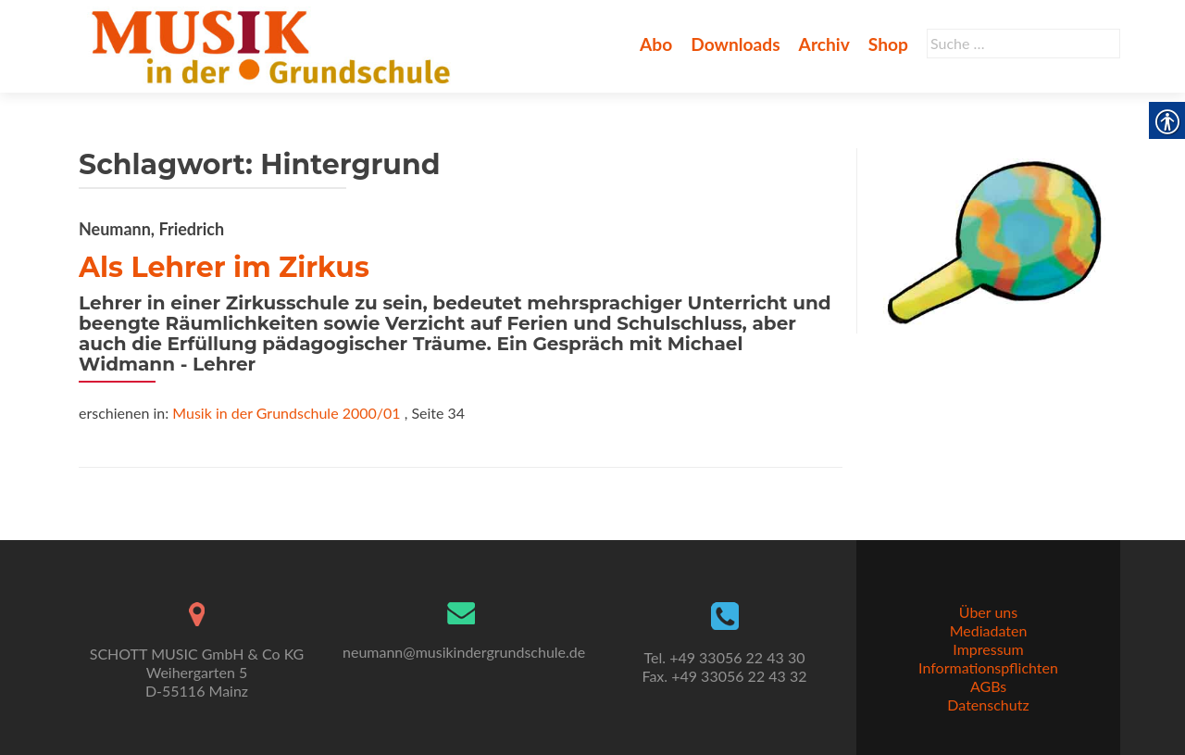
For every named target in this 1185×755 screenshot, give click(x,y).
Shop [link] (888, 44)
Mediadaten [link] (989, 630)
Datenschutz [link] (988, 704)
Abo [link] (656, 44)
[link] (274, 44)
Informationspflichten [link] (988, 667)
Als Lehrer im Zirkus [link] (224, 267)
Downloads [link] (735, 44)
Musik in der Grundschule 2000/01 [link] (286, 413)
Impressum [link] (988, 649)
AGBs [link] (988, 686)
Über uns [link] (988, 612)
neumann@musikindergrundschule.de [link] (464, 652)
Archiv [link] (824, 44)
